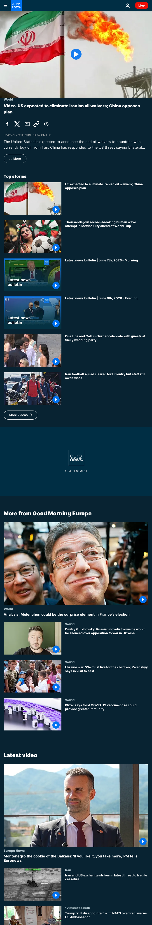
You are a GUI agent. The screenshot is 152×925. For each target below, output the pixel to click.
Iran (68, 870)
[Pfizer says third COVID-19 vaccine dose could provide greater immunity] (106, 716)
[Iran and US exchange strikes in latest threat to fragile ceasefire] (106, 887)
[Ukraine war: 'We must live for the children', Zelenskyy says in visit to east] (106, 679)
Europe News (14, 850)
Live (141, 5)
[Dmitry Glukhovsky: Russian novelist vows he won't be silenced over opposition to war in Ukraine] (106, 640)
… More (15, 158)
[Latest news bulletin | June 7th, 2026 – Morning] (106, 274)
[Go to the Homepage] (16, 5)
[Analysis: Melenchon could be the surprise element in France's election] (76, 614)
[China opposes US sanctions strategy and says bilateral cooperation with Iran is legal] (106, 198)
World (8, 608)
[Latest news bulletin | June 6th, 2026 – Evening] (106, 312)
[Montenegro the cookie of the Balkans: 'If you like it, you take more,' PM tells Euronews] (76, 858)
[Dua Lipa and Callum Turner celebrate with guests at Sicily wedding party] (106, 350)
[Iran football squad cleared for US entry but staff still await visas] (106, 388)
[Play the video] (76, 54)
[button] (20, 415)
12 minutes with (77, 908)
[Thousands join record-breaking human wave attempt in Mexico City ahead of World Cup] (106, 236)
